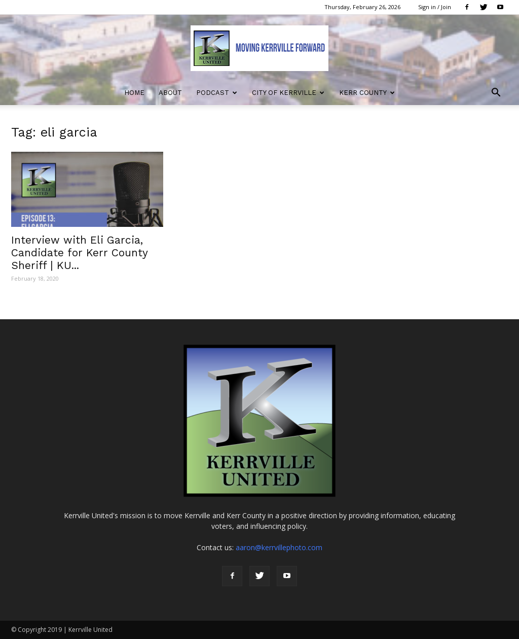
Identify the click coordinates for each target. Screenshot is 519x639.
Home (134, 92)
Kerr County (367, 92)
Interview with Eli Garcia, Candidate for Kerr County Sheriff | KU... (79, 252)
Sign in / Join (434, 7)
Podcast (216, 92)
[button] (496, 93)
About (170, 92)
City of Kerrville (288, 92)
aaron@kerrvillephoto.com (279, 547)
